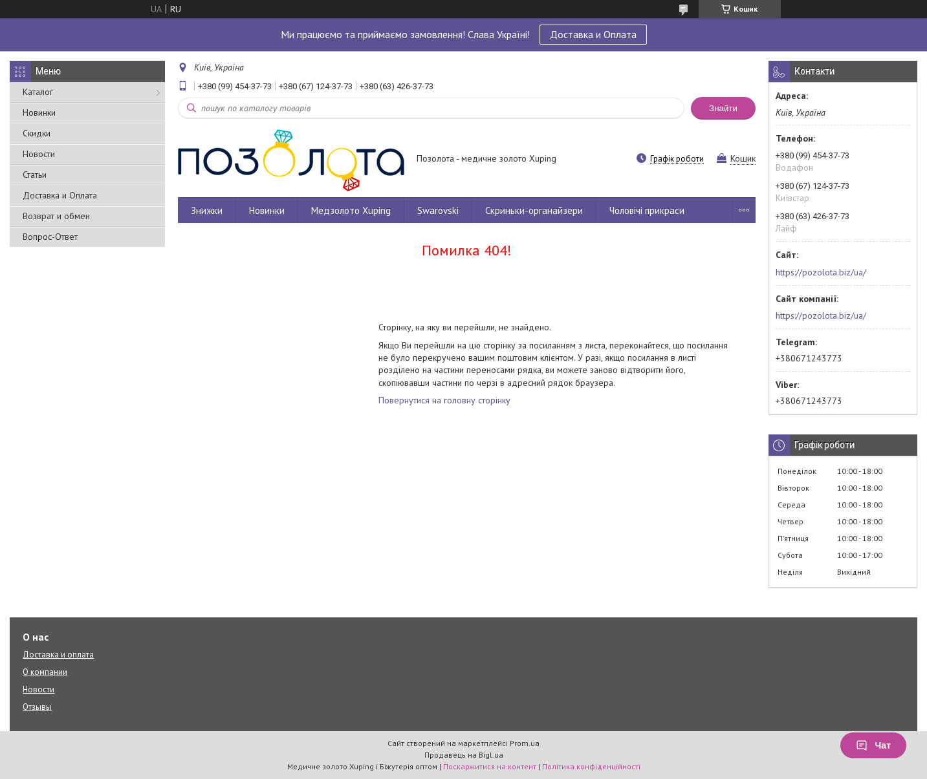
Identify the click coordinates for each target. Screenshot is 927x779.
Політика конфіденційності (591, 766)
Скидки (36, 133)
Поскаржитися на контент (489, 766)
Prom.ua (525, 743)
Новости (39, 154)
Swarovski (438, 210)
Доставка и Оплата (593, 34)
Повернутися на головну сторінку (444, 400)
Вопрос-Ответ (50, 236)
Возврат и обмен (56, 216)
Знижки (207, 210)
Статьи (35, 174)
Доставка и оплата (58, 654)
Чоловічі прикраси (646, 210)
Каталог (38, 92)
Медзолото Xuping (351, 210)
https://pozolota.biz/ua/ (821, 272)
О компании (45, 672)
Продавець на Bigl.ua (463, 755)
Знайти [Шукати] (723, 108)
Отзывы (37, 706)
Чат (873, 745)
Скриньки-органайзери (534, 210)
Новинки (39, 112)
